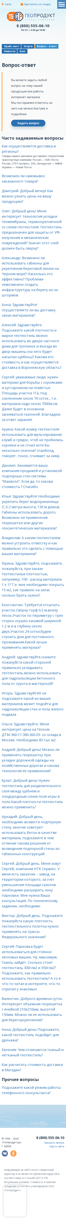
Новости (9, 51)
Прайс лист (11, 46)
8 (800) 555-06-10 (33, 25)
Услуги (28, 46)
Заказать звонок (54, 1142)
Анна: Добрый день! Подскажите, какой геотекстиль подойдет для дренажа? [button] (31, 1034)
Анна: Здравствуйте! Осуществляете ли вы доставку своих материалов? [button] (29, 310)
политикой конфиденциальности (47, 1219)
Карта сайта (56, 1146)
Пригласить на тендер (36, 4)
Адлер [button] (8, 4)
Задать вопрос (28, 123)
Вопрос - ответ (47, 46)
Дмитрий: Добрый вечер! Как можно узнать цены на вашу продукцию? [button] (27, 196)
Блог (23, 51)
